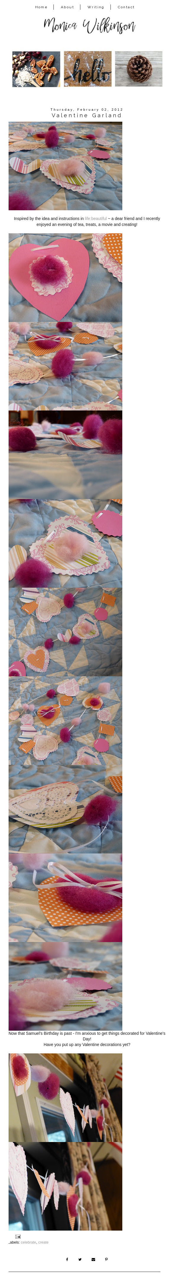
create (43, 1242)
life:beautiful (96, 218)
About (67, 7)
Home (41, 7)
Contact (126, 7)
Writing (96, 7)
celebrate (28, 1242)
